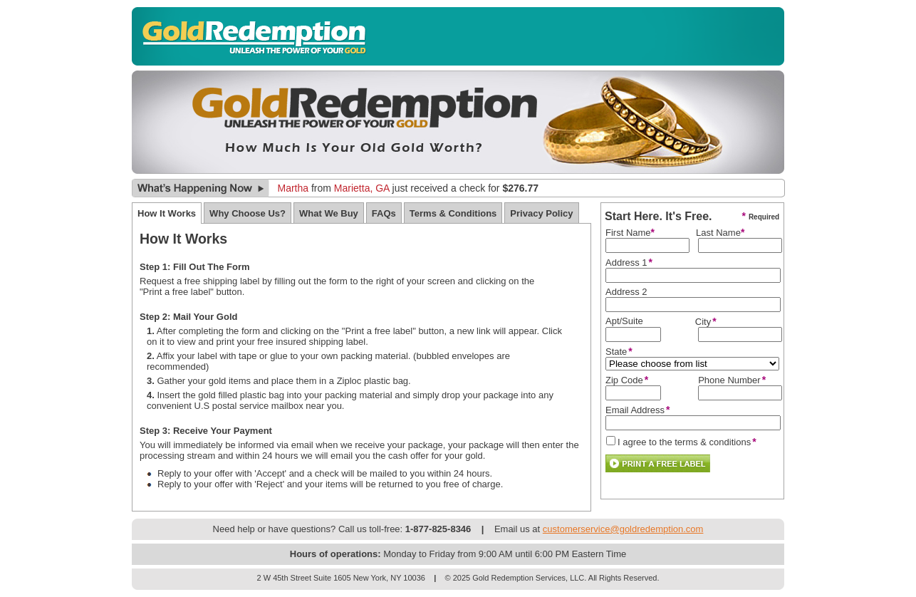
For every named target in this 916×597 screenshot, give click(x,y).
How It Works (166, 213)
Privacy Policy (541, 213)
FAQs (384, 213)
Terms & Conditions (453, 213)
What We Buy (328, 213)
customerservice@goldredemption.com (623, 529)
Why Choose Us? (247, 213)
